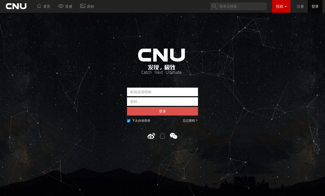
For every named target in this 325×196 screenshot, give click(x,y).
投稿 (281, 6)
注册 (300, 6)
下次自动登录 (138, 120)
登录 (315, 6)
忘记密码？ (190, 120)
